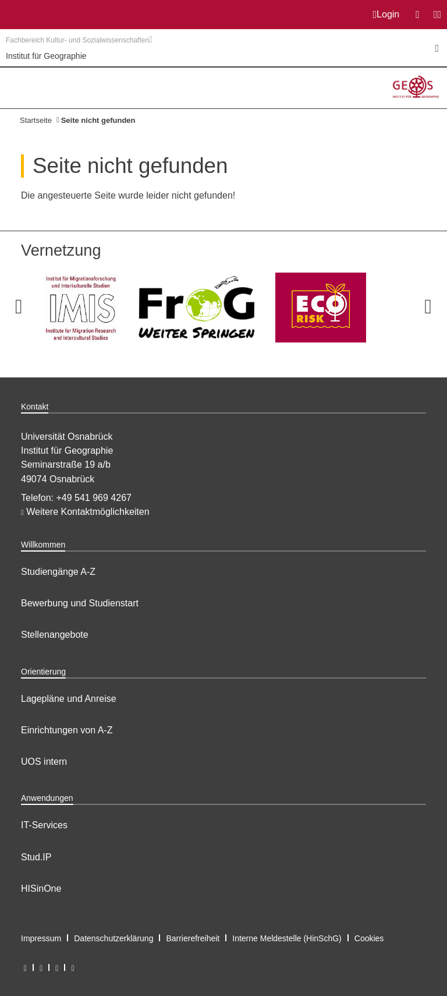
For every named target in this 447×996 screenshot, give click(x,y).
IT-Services (44, 825)
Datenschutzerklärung (113, 938)
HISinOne (41, 888)
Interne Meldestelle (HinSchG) (287, 938)
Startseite (36, 120)
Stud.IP (36, 857)
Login (386, 14)
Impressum (41, 938)
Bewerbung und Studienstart (80, 603)
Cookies (369, 938)
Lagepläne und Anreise (68, 699)
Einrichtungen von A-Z (66, 730)
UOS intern (44, 762)
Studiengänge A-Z (58, 572)
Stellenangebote (54, 635)
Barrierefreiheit (192, 938)
